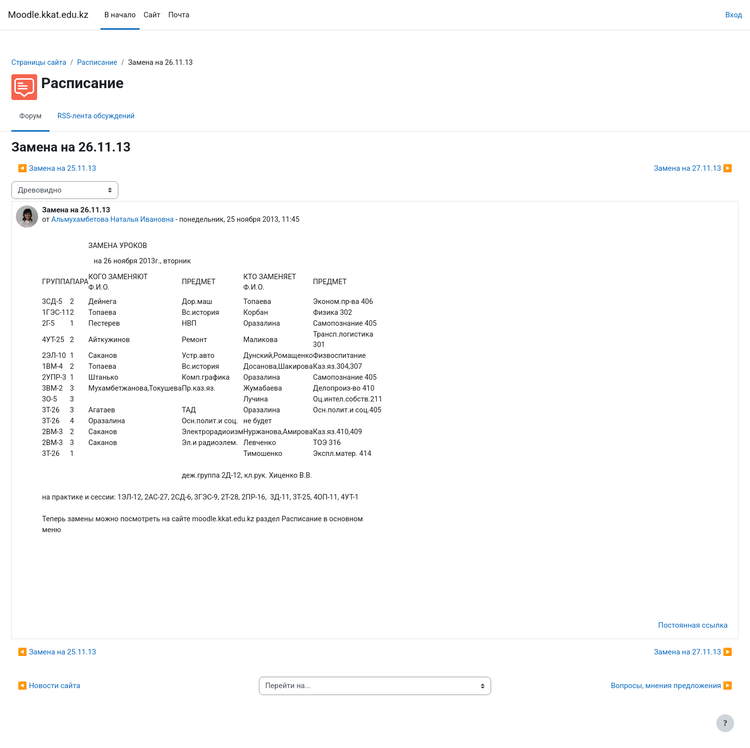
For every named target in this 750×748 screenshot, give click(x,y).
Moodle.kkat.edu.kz (48, 14)
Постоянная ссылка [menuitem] (669, 633)
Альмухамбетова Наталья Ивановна (138, 220)
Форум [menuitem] (54, 116)
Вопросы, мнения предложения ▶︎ (647, 693)
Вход (733, 14)
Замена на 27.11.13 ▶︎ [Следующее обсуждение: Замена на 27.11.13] (669, 168)
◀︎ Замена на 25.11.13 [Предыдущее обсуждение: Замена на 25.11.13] (81, 168)
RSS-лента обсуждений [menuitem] (122, 116)
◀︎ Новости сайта (73, 693)
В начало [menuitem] (120, 14)
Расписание (124, 62)
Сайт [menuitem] (152, 14)
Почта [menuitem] (179, 14)
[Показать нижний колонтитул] (725, 723)
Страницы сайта (63, 62)
